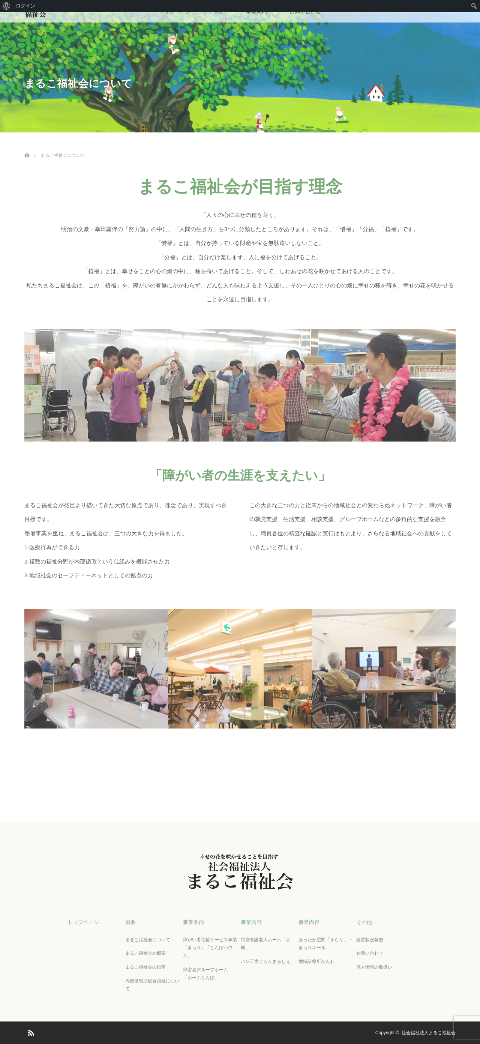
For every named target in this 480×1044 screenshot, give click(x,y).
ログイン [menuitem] (25, 6)
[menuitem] (6, 6)
